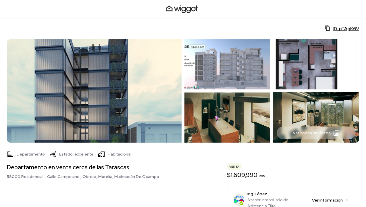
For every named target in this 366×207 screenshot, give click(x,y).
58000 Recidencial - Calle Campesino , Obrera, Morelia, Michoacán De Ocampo (83, 176)
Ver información (330, 200)
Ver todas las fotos (316, 132)
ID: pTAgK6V (342, 28)
